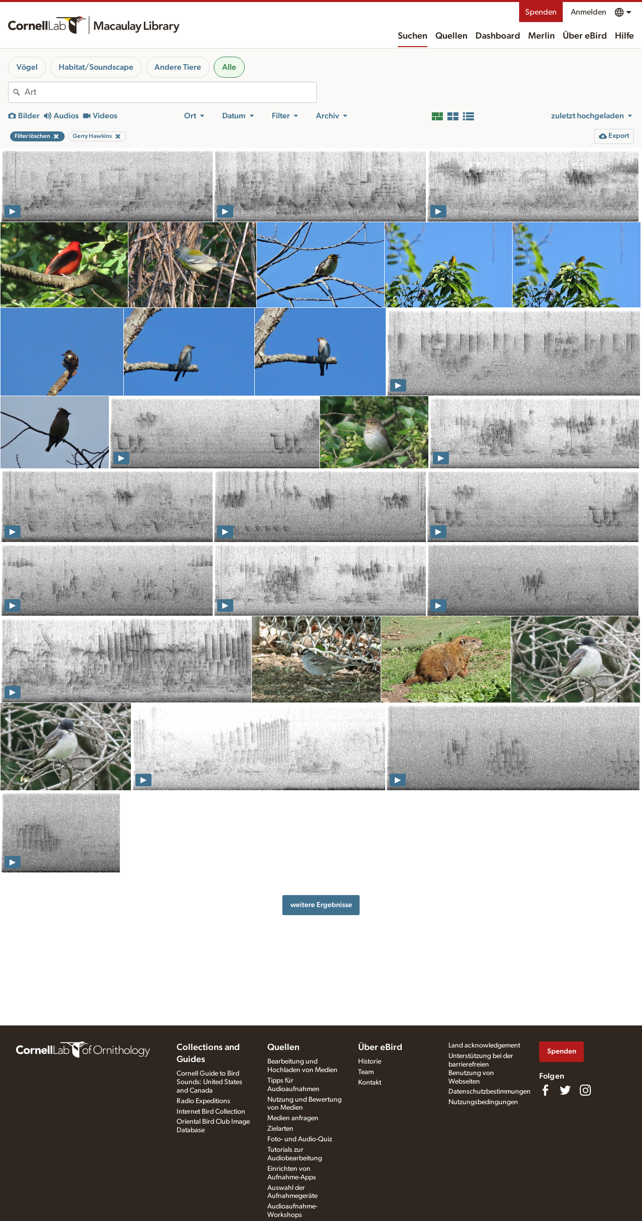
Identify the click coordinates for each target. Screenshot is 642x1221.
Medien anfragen (292, 1118)
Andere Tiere (177, 67)
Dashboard (497, 36)
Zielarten (280, 1128)
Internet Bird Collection (211, 1111)
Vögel (27, 67)
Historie (369, 1061)
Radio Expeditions (203, 1101)
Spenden (541, 12)
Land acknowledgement (484, 1045)
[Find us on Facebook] (545, 1090)
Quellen (451, 36)
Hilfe (624, 36)
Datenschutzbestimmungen (489, 1091)
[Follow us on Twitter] (565, 1090)
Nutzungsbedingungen (483, 1102)
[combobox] (170, 92)
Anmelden (588, 12)
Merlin (541, 36)
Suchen (412, 36)
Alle (229, 67)
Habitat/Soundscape (96, 67)
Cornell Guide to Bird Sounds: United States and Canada (209, 1082)
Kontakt (369, 1082)
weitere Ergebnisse (321, 905)
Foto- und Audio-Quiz (299, 1139)
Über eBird (585, 36)
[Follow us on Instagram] (585, 1090)
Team (366, 1072)
